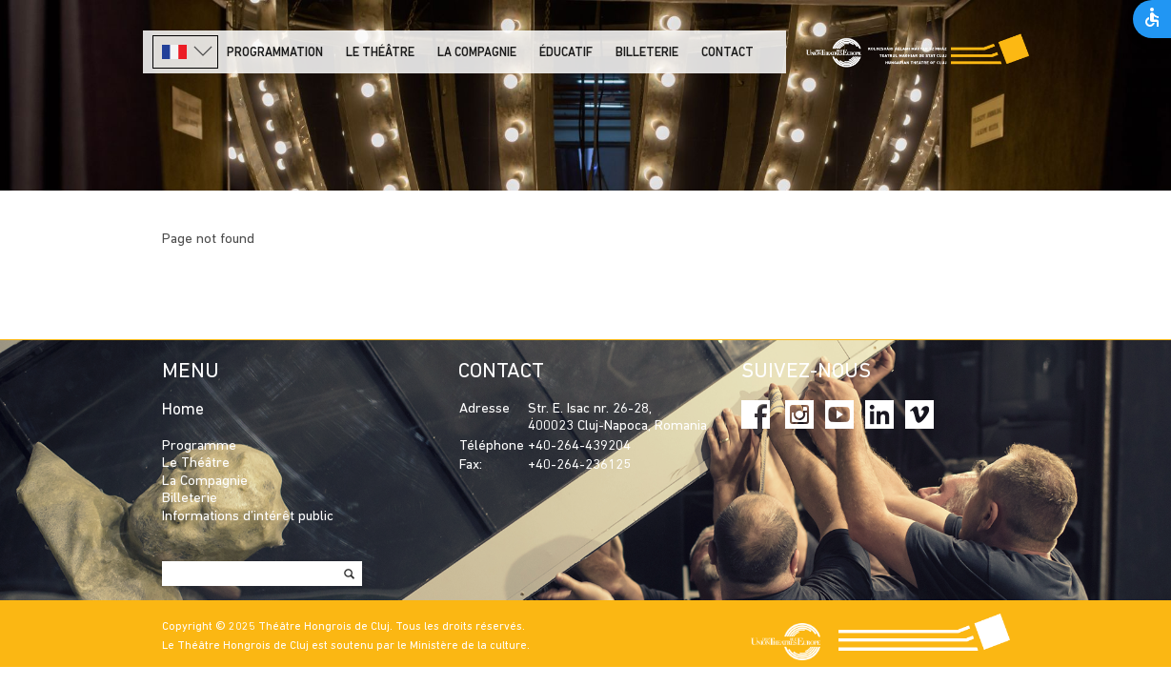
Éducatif (566, 53)
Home (183, 410)
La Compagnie (476, 53)
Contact (727, 53)
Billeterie (647, 53)
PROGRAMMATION (275, 53)
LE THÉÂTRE (380, 53)
